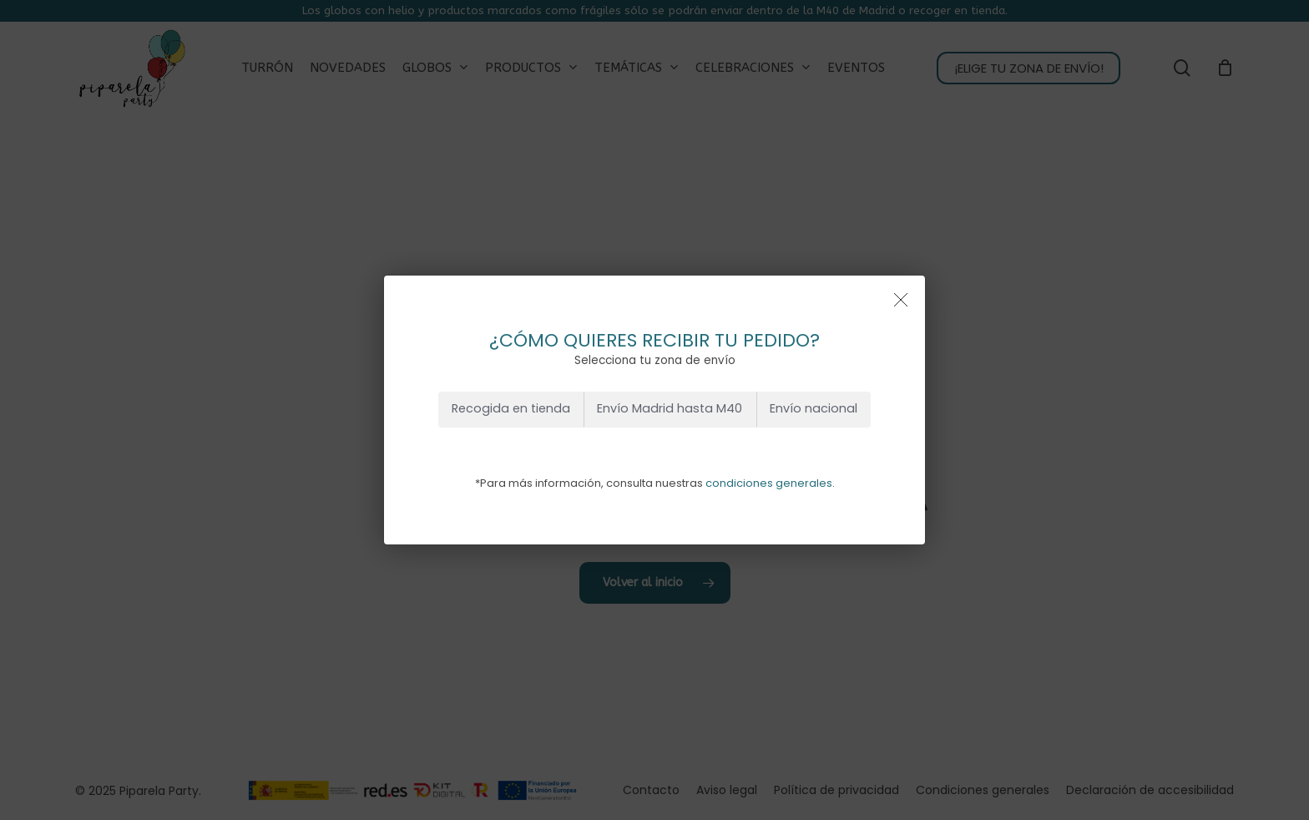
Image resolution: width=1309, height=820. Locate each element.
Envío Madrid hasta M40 (669, 408)
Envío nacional (813, 408)
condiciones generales (768, 483)
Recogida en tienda (511, 408)
